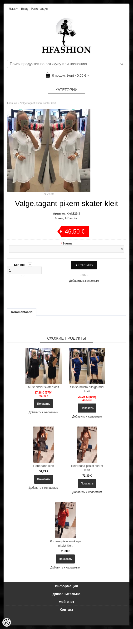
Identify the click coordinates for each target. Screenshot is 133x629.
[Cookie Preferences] (6, 622)
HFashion (72, 218)
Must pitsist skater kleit (43, 387)
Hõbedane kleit (43, 466)
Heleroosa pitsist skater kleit (87, 468)
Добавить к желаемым (84, 280)
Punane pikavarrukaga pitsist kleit (65, 543)
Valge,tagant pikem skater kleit (38, 103)
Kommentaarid (22, 312)
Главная (12, 103)
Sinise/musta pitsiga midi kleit (87, 389)
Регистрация (39, 8)
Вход (24, 8)
